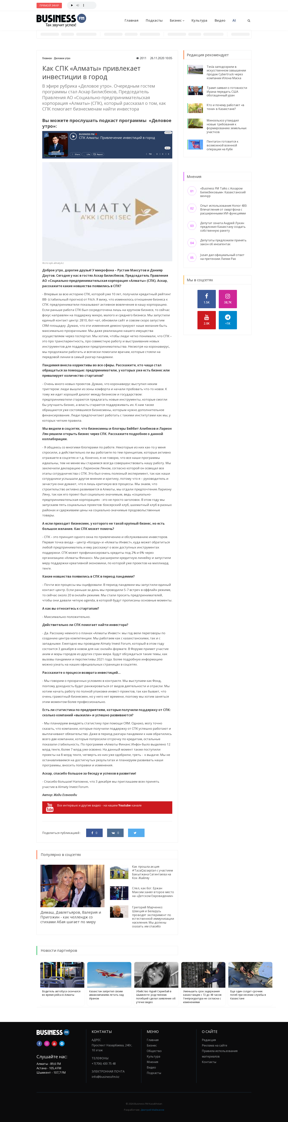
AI (234, 20)
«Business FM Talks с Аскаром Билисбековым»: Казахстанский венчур (223, 192)
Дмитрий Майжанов (152, 1109)
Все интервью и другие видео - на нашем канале (94, 807)
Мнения (152, 1062)
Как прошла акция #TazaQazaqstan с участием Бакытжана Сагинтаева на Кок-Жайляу (152, 872)
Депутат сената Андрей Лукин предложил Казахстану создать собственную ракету (223, 227)
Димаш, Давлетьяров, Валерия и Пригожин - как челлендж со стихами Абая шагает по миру (70, 917)
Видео (220, 20)
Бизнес (176, 20)
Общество (154, 1051)
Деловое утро (62, 58)
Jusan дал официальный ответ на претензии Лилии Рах (222, 257)
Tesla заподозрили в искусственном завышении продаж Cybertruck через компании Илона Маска (226, 72)
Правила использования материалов (219, 1053)
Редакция (209, 1040)
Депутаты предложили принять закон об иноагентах (223, 242)
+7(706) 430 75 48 (104, 1064)
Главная (131, 20)
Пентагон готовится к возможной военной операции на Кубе (222, 145)
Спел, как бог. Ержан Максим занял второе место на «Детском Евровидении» (153, 892)
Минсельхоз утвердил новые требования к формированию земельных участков (226, 126)
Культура (199, 20)
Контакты (209, 1062)
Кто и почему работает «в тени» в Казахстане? (225, 107)
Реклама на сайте (214, 1045)
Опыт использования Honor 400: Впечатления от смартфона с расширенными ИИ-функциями (223, 209)
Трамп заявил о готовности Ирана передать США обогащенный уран (227, 91)
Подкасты (154, 20)
